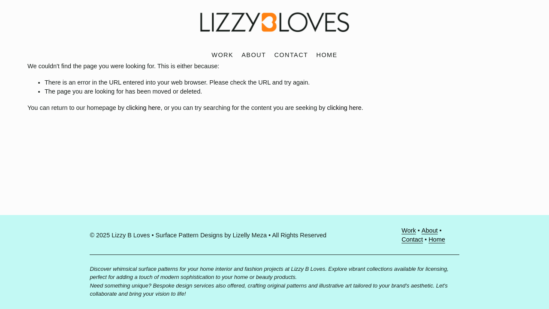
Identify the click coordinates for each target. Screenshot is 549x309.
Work (222, 55)
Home (327, 55)
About (253, 55)
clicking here (143, 107)
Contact (291, 55)
